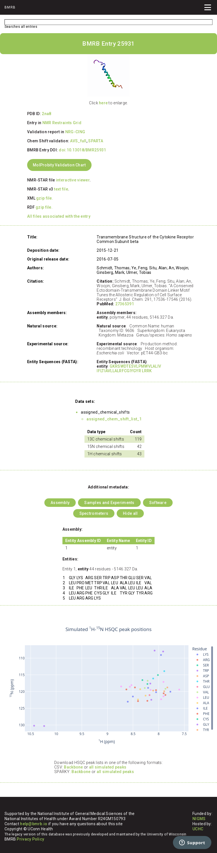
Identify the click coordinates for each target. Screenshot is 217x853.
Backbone (73, 767)
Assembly (60, 502)
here (103, 103)
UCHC (197, 829)
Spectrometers (93, 513)
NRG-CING (75, 132)
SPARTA (95, 141)
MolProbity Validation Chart (59, 165)
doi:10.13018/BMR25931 (82, 150)
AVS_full (78, 141)
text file (61, 189)
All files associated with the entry (58, 216)
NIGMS (198, 818)
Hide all (130, 513)
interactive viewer (73, 180)
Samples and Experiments (109, 502)
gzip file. (44, 198)
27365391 (124, 304)
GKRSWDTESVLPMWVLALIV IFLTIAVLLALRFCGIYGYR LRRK (129, 368)
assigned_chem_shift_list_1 (114, 419)
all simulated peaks (107, 767)
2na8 (46, 113)
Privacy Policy (30, 839)
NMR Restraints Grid (61, 122)
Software (157, 502)
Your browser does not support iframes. (108, 685)
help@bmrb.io (33, 824)
